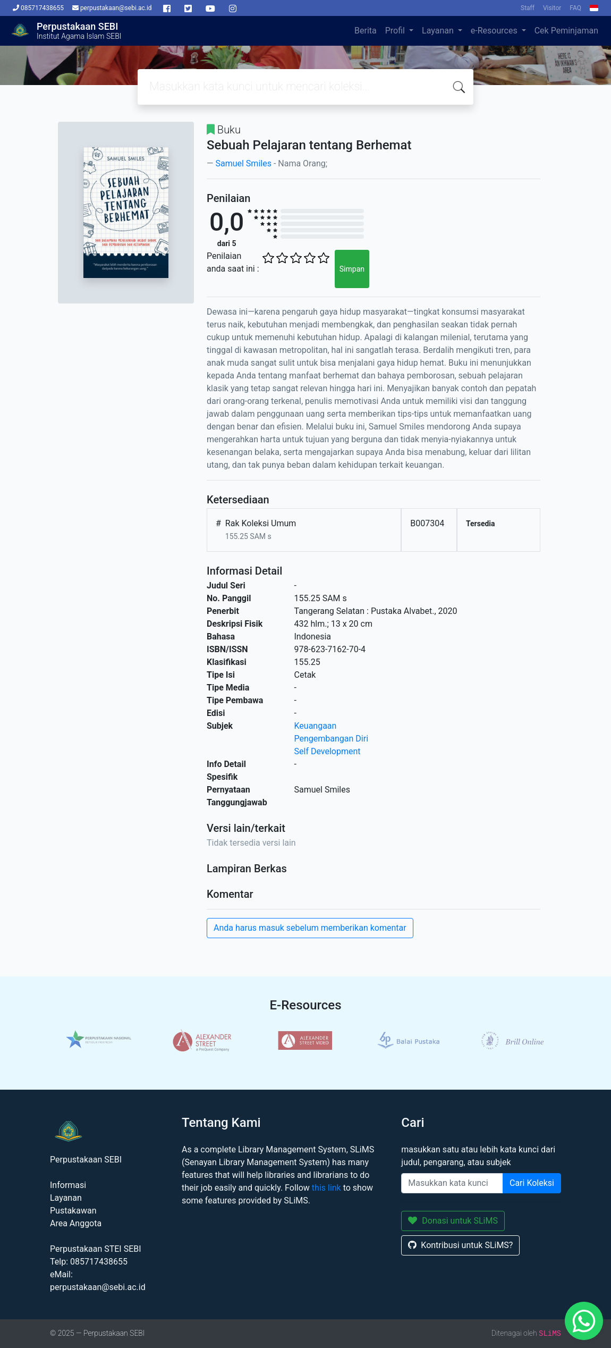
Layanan (439, 31)
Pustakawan (73, 1211)
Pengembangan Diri (331, 739)
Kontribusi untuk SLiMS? (460, 1245)
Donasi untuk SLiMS (453, 1221)
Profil (396, 31)
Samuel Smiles (243, 163)
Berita (365, 31)
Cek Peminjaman (566, 31)
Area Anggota (75, 1223)
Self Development (327, 751)
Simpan (352, 269)
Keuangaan (315, 726)
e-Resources (495, 31)
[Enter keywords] (452, 1183)
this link (326, 1188)
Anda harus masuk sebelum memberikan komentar (310, 928)
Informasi (68, 1185)
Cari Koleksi (532, 1183)
